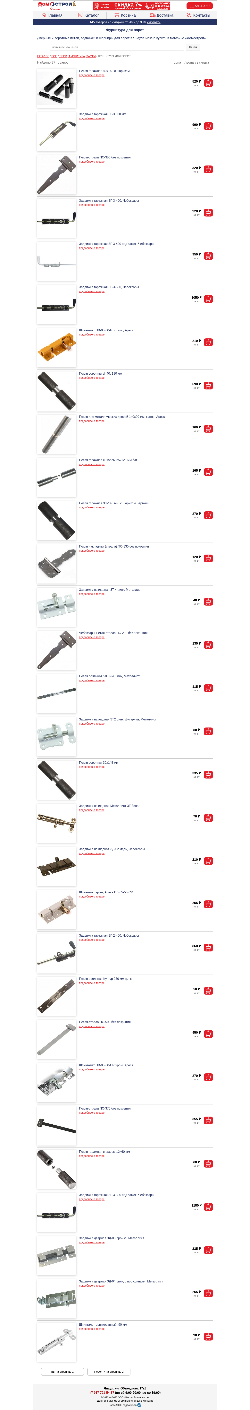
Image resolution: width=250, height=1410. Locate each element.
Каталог (88, 15)
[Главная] (56, 4)
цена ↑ (179, 62)
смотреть (154, 22)
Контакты (198, 15)
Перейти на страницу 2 (109, 1371)
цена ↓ (191, 62)
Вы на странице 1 (62, 1371)
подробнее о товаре (91, 75)
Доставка (161, 15)
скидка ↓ (205, 62)
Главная (51, 15)
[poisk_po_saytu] (117, 47)
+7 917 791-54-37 (101, 1392)
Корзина (125, 15)
